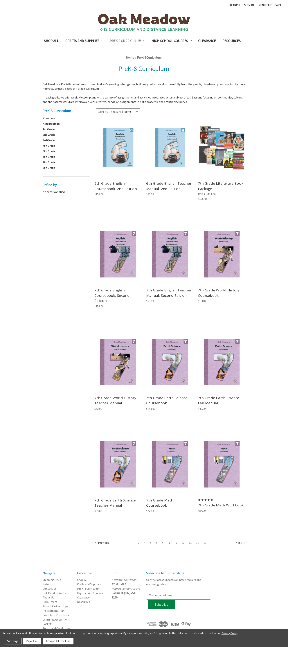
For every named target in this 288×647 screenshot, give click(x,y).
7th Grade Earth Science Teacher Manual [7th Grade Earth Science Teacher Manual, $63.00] (115, 503)
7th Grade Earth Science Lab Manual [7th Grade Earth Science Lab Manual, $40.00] (218, 400)
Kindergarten (51, 124)
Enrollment (50, 602)
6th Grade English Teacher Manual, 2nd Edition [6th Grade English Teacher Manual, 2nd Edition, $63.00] (168, 186)
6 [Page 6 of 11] (156, 542)
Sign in (249, 5)
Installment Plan (53, 610)
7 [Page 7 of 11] (162, 542)
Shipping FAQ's (52, 580)
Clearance (207, 41)
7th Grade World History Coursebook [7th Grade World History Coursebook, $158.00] (219, 293)
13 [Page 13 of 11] (205, 542)
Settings (12, 641)
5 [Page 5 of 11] (150, 542)
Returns (48, 584)
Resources (233, 41)
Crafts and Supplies (84, 41)
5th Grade (49, 151)
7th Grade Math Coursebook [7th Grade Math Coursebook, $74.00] (159, 503)
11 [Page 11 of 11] (190, 542)
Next (240, 543)
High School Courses (172, 41)
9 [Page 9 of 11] (176, 542)
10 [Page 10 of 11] (182, 542)
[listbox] (125, 112)
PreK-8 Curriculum (127, 41)
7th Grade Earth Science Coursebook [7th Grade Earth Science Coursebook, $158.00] (167, 400)
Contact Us (50, 588)
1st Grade (49, 129)
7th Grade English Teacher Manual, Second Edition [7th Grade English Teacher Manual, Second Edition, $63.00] (168, 293)
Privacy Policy (229, 633)
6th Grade (49, 157)
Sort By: (103, 112)
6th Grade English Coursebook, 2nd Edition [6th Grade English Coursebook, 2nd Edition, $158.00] (115, 186)
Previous (102, 543)
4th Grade (49, 146)
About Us (48, 597)
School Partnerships (55, 606)
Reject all (32, 641)
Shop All (51, 41)
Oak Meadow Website (56, 593)
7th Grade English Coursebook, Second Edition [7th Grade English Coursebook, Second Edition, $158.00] (112, 295)
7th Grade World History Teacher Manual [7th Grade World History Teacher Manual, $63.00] (115, 400)
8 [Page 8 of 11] (169, 542)
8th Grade (49, 168)
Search (234, 5)
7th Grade (49, 162)
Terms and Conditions (56, 628)
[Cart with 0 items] (278, 5)
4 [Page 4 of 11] (144, 542)
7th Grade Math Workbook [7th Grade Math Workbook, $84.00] (221, 505)
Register (264, 5)
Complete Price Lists (56, 615)
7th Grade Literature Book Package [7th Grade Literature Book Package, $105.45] (220, 186)
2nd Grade (49, 135)
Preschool (49, 118)
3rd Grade (49, 140)
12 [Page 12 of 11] (197, 542)
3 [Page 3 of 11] (139, 542)
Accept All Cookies (58, 641)
